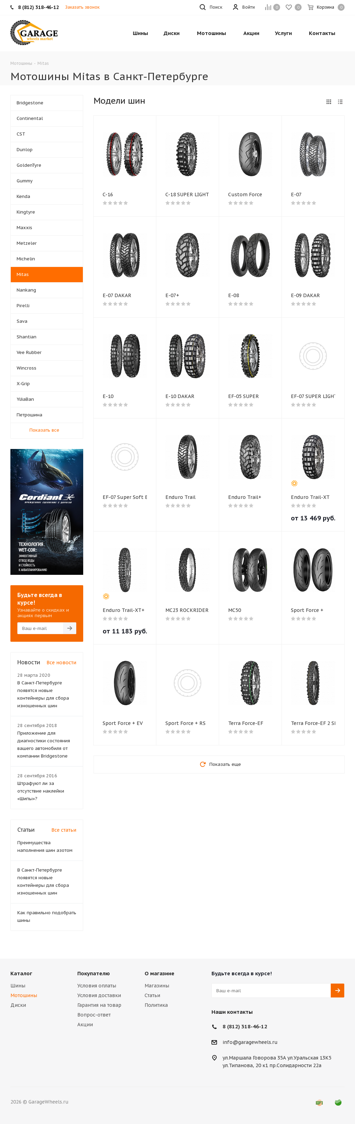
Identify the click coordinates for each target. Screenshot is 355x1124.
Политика (156, 1005)
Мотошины (23, 995)
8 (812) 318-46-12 (245, 1026)
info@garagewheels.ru (250, 1042)
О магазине (159, 973)
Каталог (21, 973)
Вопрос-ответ (94, 1015)
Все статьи (63, 830)
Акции (85, 1024)
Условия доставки (99, 995)
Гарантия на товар (99, 1005)
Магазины (157, 986)
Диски (18, 1005)
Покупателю (93, 973)
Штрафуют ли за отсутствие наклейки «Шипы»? (40, 791)
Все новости (61, 662)
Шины (17, 986)
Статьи (152, 995)
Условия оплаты (96, 986)
